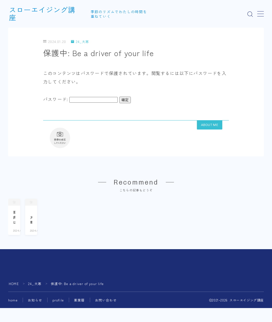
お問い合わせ (106, 317)
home (13, 317)
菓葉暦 (79, 317)
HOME (14, 300)
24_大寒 (80, 41)
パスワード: (80, 99)
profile (58, 317)
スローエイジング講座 (46, 14)
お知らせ (35, 317)
